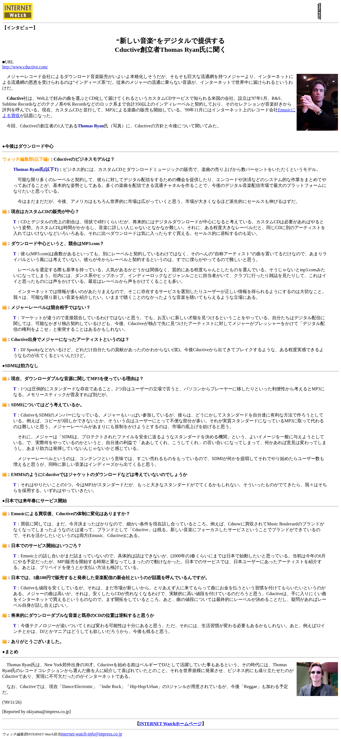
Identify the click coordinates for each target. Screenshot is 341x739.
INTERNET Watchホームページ (170, 723)
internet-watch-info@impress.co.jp (91, 734)
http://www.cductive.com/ (25, 67)
